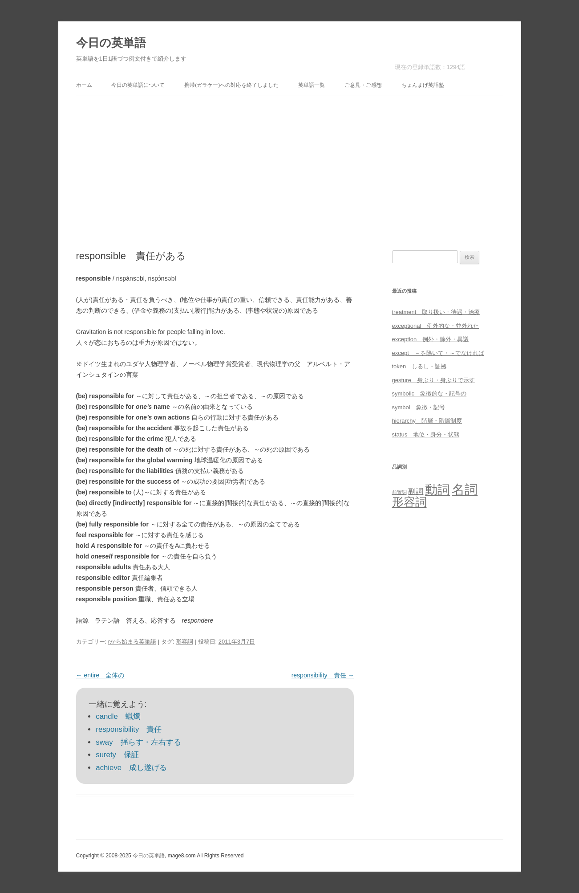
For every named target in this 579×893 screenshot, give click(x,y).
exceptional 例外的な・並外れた (435, 325)
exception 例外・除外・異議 (430, 339)
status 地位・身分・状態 (426, 434)
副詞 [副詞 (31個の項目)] (415, 491)
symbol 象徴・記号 (418, 407)
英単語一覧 (311, 85)
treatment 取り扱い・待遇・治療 (436, 312)
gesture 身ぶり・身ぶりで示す (433, 380)
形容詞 (184, 641)
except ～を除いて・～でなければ (438, 353)
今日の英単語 (111, 42)
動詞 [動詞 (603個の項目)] (437, 490)
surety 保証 (117, 754)
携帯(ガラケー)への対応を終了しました (231, 85)
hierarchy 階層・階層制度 (427, 420)
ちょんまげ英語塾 (422, 85)
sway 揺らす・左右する (138, 742)
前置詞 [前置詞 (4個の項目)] (399, 492)
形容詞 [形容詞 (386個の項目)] (409, 502)
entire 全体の (100, 675)
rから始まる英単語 (132, 641)
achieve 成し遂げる (131, 767)
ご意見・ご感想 (363, 85)
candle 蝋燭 (118, 716)
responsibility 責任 (323, 675)
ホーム (84, 85)
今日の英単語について (138, 85)
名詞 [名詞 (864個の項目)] (465, 489)
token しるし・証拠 (419, 366)
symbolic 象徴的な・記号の (429, 393)
